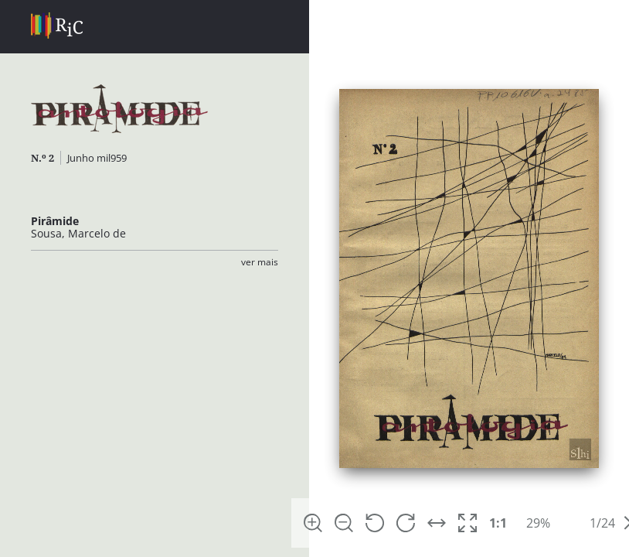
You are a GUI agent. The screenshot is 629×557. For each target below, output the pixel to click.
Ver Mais (259, 261)
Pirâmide (55, 221)
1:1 (498, 522)
